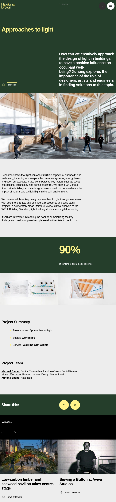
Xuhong (78, 71)
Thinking (12, 84)
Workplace (28, 337)
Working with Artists (35, 344)
